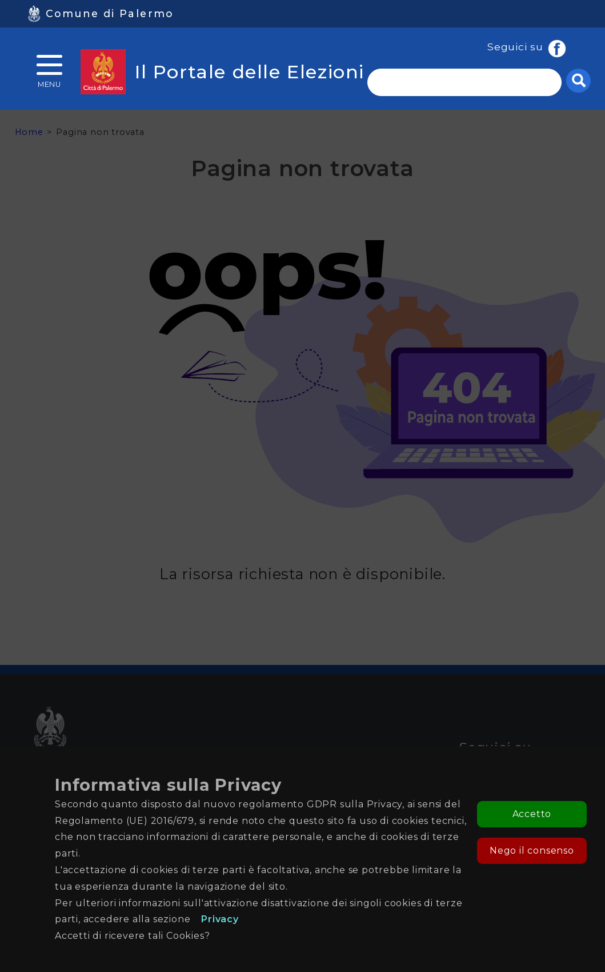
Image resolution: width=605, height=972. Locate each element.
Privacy (220, 919)
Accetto (532, 813)
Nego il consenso (532, 850)
